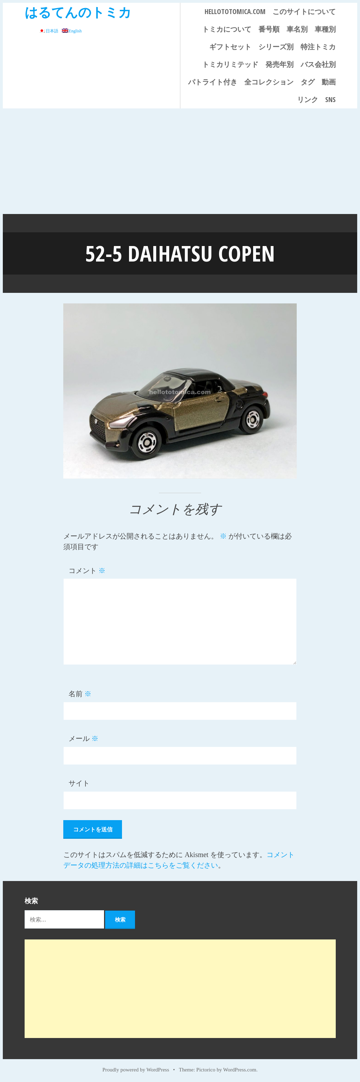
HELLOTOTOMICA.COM (235, 11)
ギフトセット (230, 46)
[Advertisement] (180, 161)
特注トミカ (318, 46)
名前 (80, 693)
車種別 (325, 29)
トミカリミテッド (230, 64)
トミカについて (226, 29)
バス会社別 (318, 64)
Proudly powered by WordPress (135, 1068)
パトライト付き (212, 82)
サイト (79, 782)
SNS (330, 99)
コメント (87, 570)
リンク (307, 99)
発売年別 (279, 64)
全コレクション (269, 82)
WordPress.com (239, 1068)
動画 (329, 82)
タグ (308, 82)
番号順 (268, 29)
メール (83, 738)
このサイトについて (304, 11)
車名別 (297, 29)
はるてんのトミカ (78, 12)
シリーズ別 (276, 46)
